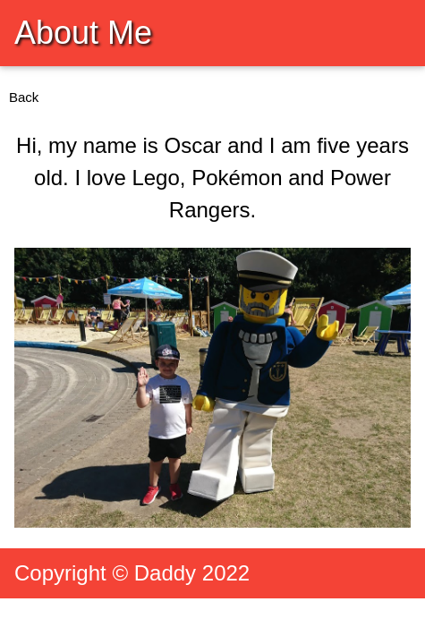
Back (23, 97)
